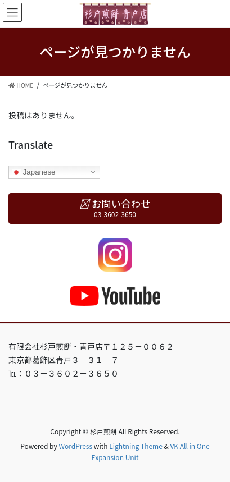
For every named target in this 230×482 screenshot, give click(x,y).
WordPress (75, 446)
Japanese (34, 171)
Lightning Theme (136, 446)
